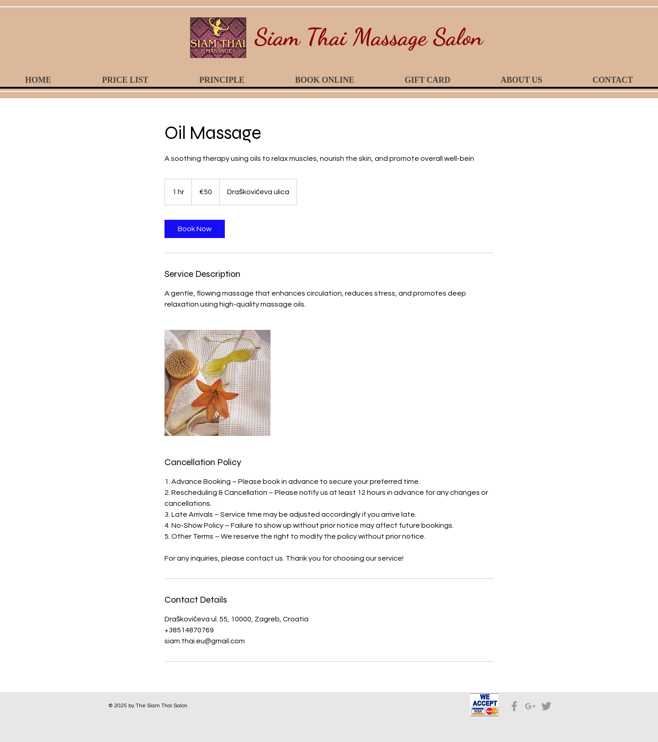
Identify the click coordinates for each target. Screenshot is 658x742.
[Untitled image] (217, 383)
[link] (194, 229)
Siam (277, 36)
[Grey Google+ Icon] (530, 706)
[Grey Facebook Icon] (514, 706)
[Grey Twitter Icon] (546, 706)
